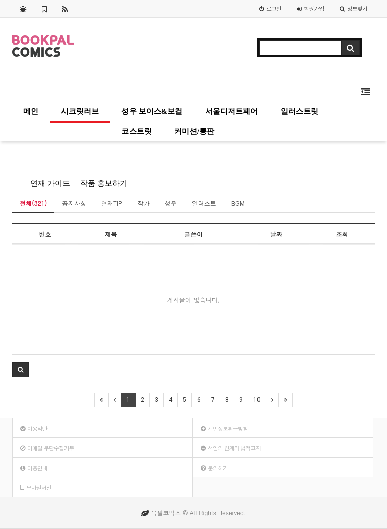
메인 (30, 111)
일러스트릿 (299, 111)
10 (257, 399)
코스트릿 (136, 131)
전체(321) (33, 203)
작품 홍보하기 (103, 183)
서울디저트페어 (231, 111)
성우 (171, 203)
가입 (310, 8)
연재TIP (111, 203)
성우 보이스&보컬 (151, 111)
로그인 (270, 8)
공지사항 (74, 203)
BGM (238, 203)
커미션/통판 (194, 131)
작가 (144, 203)
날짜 (276, 234)
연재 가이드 (50, 183)
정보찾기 (353, 8)
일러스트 (204, 203)
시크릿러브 (80, 111)
